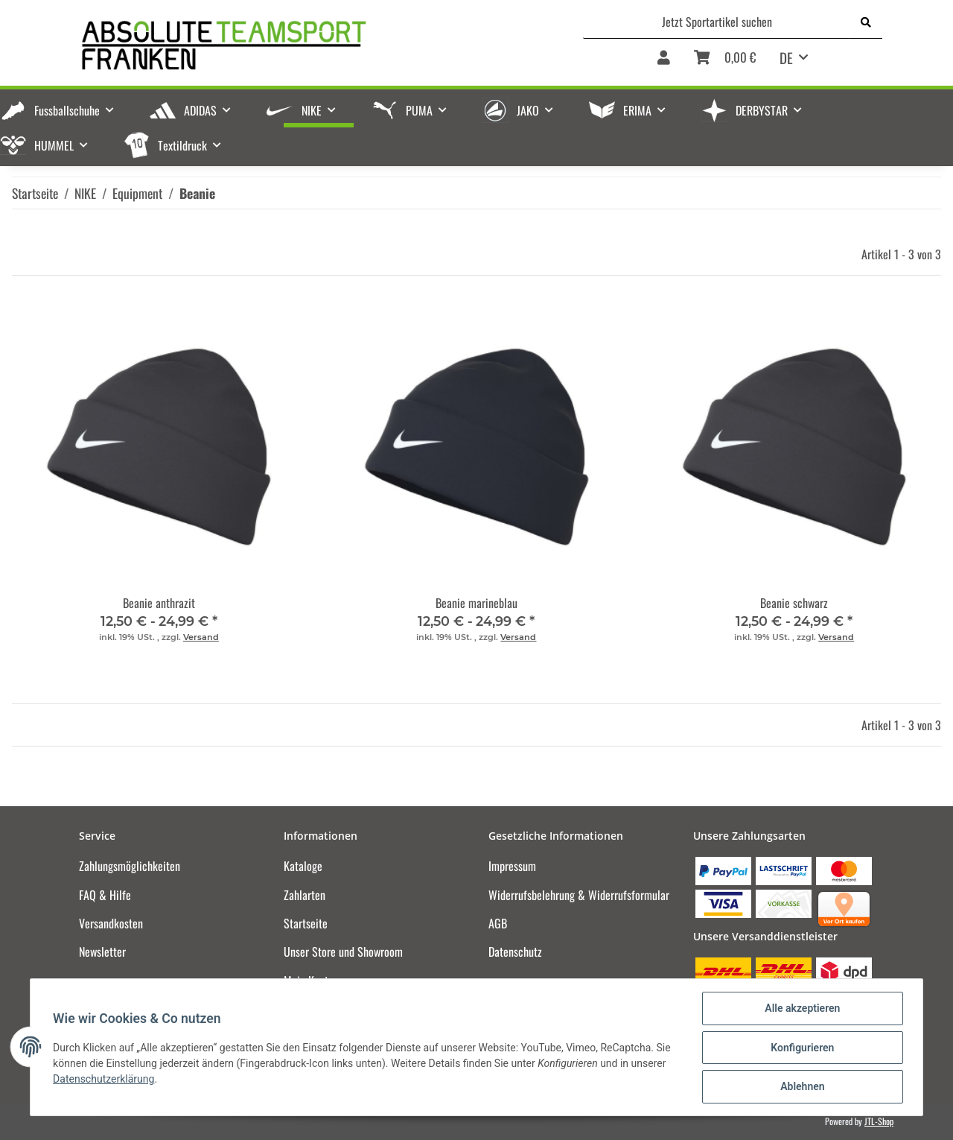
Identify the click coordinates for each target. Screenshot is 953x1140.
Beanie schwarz (794, 603)
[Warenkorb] (725, 62)
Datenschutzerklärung (105, 1080)
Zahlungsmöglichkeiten (129, 866)
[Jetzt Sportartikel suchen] (716, 21)
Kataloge (303, 866)
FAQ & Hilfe (105, 895)
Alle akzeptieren (800, 1010)
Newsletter (102, 951)
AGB (497, 923)
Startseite (306, 923)
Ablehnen (801, 1087)
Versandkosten (111, 923)
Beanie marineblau (476, 603)
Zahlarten (304, 895)
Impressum (512, 866)
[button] (664, 62)
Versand (201, 637)
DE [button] (786, 57)
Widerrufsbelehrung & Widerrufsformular (578, 895)
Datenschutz (515, 951)
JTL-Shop (878, 1121)
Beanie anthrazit (159, 603)
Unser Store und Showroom (343, 951)
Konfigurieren (800, 1048)
